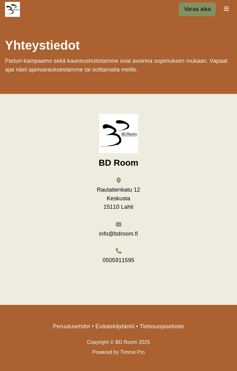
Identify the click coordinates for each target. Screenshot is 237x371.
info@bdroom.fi (118, 234)
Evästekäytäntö (115, 326)
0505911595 (119, 260)
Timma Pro (132, 352)
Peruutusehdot (71, 326)
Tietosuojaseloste (162, 326)
